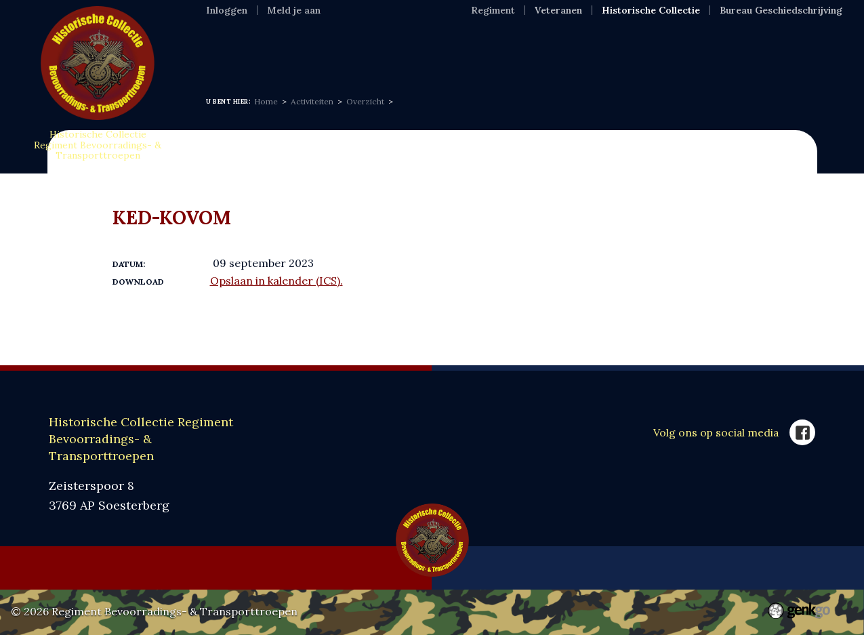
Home (224, 50)
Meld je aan (294, 10)
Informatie (300, 50)
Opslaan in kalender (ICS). (276, 280)
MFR (454, 50)
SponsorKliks (667, 50)
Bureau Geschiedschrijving (781, 10)
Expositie (387, 50)
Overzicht (365, 101)
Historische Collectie (651, 10)
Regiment (493, 10)
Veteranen (558, 10)
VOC (507, 50)
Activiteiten (312, 101)
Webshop (573, 50)
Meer (749, 50)
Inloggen (226, 10)
